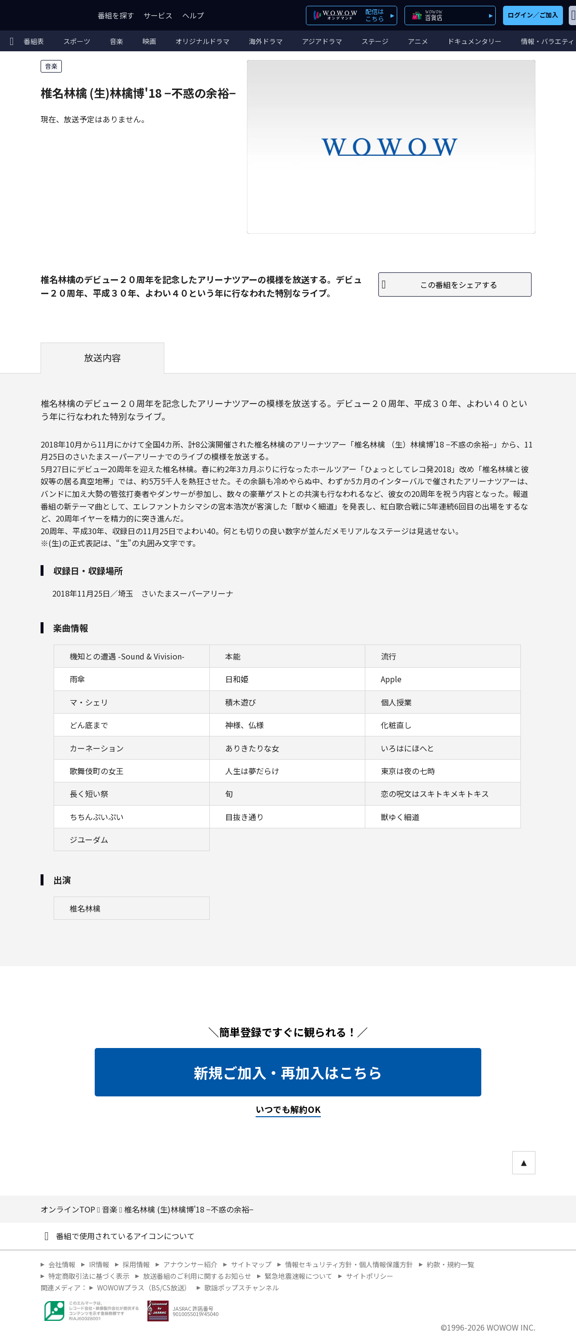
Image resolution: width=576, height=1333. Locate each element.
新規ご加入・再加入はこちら (288, 1072)
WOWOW (42, 15)
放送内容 (102, 357)
